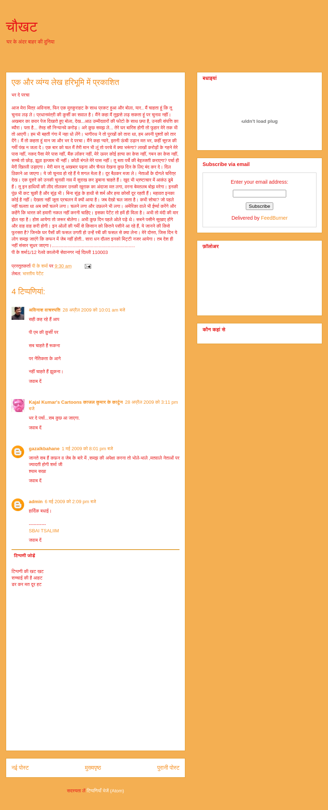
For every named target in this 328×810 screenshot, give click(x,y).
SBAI (34, 530)
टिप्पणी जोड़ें (24, 555)
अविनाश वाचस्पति (45, 310)
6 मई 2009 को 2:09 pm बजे (70, 501)
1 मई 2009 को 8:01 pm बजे (87, 448)
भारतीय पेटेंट (33, 273)
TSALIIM (50, 530)
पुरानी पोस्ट (168, 768)
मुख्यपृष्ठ (93, 768)
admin (36, 501)
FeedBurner (274, 218)
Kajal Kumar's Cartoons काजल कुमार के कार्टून (76, 402)
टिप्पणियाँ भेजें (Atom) (105, 790)
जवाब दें (35, 381)
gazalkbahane (44, 448)
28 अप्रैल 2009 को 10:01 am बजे (94, 310)
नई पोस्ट (20, 768)
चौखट (21, 27)
